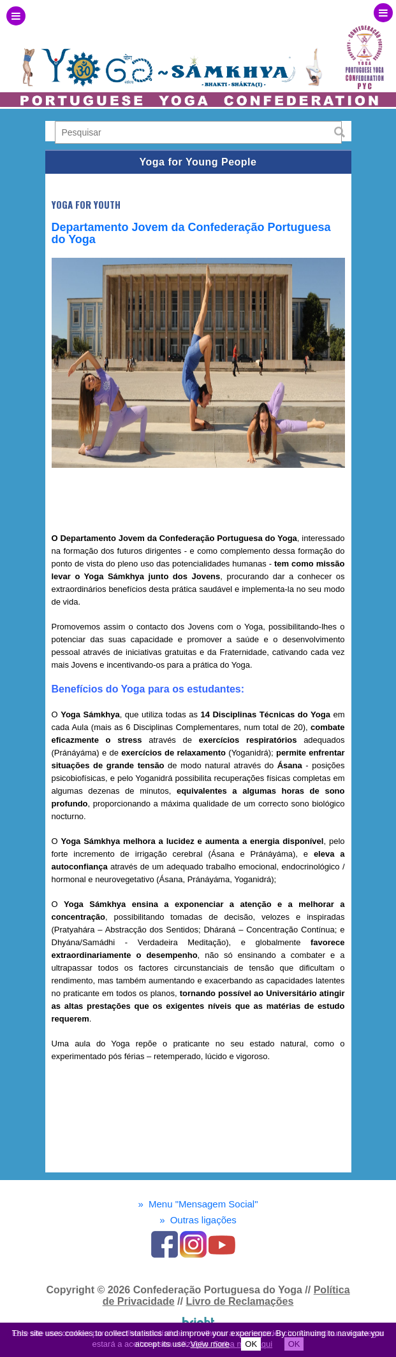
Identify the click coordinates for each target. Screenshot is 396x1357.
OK (251, 1344)
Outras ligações (198, 1220)
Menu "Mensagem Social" (198, 1204)
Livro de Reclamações (239, 1301)
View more (210, 1344)
